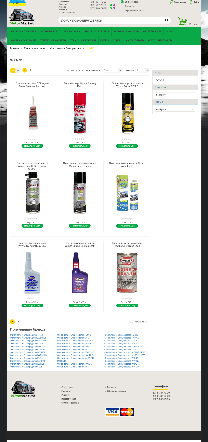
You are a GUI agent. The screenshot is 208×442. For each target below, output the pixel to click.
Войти (196, 3)
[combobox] (114, 22)
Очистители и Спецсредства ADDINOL (28, 340)
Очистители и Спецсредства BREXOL (27, 348)
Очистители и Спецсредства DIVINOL (27, 354)
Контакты (62, 6)
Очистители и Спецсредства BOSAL (27, 346)
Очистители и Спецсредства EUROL (27, 366)
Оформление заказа (134, 12)
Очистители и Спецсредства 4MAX (26, 337)
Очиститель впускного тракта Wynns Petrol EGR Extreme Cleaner (32, 168)
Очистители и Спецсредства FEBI (26, 369)
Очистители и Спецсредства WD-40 (121, 360)
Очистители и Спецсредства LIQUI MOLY (76, 357)
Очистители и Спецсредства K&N (73, 348)
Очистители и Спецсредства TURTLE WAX (124, 348)
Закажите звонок (130, 3)
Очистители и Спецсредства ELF (25, 360)
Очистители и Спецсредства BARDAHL (28, 343)
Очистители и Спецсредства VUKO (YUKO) (124, 357)
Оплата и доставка (66, 14)
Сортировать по (93, 72)
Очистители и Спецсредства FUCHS (74, 337)
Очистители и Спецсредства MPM (73, 369)
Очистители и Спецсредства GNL (73, 340)
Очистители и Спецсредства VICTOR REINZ (125, 354)
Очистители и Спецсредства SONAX (121, 343)
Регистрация (179, 3)
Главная (14, 50)
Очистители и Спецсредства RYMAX (121, 340)
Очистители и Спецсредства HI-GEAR (75, 343)
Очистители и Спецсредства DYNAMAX (28, 357)
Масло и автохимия (35, 50)
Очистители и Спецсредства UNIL (120, 351)
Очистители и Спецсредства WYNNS (121, 363)
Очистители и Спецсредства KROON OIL (76, 354)
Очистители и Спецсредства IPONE (74, 346)
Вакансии (129, 8)
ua (17, 4)
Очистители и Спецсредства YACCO (121, 369)
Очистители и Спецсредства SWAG (121, 346)
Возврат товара (65, 11)
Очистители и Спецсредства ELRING (27, 363)
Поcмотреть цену (32, 148)
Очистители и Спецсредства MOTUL (74, 366)
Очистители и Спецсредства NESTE (121, 337)
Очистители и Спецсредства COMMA (27, 351)
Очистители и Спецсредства (65, 50)
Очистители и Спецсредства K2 (72, 351)
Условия (62, 8)
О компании (63, 3)
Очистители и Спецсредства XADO (120, 366)
